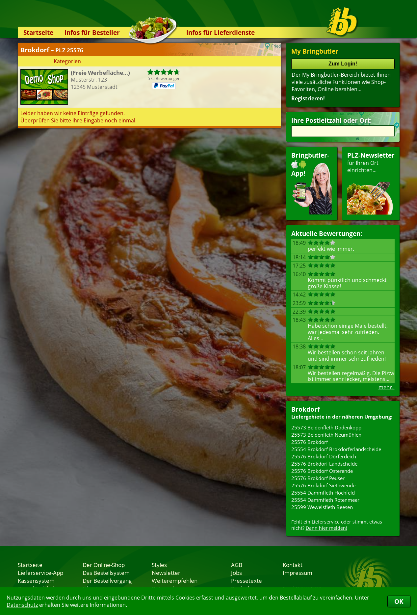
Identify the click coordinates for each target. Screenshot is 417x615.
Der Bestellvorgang (107, 580)
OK (399, 601)
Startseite (38, 32)
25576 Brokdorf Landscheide (324, 463)
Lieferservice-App (40, 573)
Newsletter (166, 573)
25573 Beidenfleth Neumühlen (326, 434)
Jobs (236, 573)
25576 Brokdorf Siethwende (323, 485)
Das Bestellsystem (106, 573)
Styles (159, 565)
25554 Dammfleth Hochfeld (323, 492)
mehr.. (386, 387)
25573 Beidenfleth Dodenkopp (326, 427)
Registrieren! (308, 98)
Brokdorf (305, 409)
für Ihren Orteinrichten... (371, 183)
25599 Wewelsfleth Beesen (322, 507)
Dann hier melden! (326, 528)
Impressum (297, 573)
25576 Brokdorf (309, 442)
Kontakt (292, 565)
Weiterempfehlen (174, 580)
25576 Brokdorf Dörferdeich (323, 456)
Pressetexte (246, 580)
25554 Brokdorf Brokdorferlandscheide (336, 449)
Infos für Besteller (92, 32)
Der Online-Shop (104, 565)
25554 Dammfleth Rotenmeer (325, 500)
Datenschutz (22, 604)
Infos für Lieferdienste (220, 32)
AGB (236, 565)
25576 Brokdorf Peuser (318, 478)
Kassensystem (36, 580)
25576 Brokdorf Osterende (322, 471)
